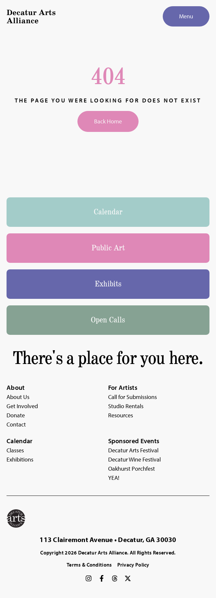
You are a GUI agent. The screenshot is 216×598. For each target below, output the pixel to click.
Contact (16, 424)
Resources (120, 415)
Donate (16, 415)
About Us (18, 397)
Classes (15, 450)
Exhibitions (20, 459)
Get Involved (22, 406)
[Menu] (186, 16)
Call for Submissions (132, 397)
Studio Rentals (125, 406)
